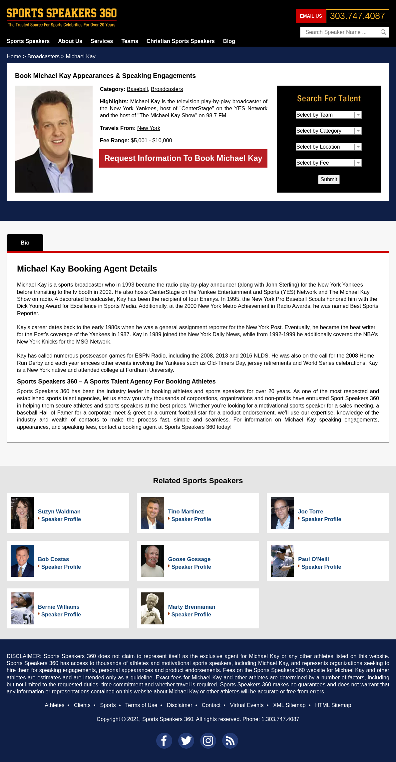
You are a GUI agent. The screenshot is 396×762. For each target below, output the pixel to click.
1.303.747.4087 (280, 719)
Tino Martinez (186, 511)
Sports (108, 705)
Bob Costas (53, 559)
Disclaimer (179, 705)
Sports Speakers (28, 41)
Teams (129, 41)
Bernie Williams (59, 607)
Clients (82, 705)
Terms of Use (141, 705)
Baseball (137, 89)
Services (102, 41)
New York (148, 128)
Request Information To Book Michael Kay (183, 158)
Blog (229, 41)
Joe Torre (310, 511)
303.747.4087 (357, 16)
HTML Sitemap (333, 705)
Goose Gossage (189, 559)
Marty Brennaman (191, 607)
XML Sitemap (289, 705)
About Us (70, 41)
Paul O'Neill (313, 559)
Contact (211, 705)
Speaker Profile (61, 519)
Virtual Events (247, 705)
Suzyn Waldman (59, 511)
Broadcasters (167, 89)
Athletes (54, 705)
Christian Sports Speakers (181, 41)
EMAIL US (311, 16)
